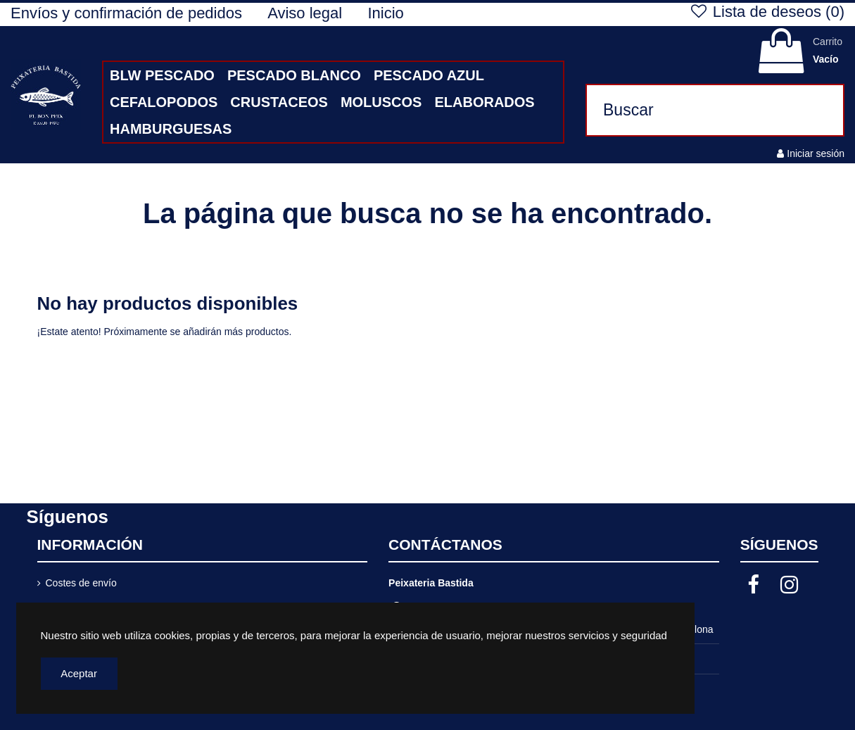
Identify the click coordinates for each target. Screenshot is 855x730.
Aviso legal (306, 13)
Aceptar (79, 673)
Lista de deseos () (766, 11)
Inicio (385, 13)
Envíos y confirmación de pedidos (128, 13)
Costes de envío (81, 583)
